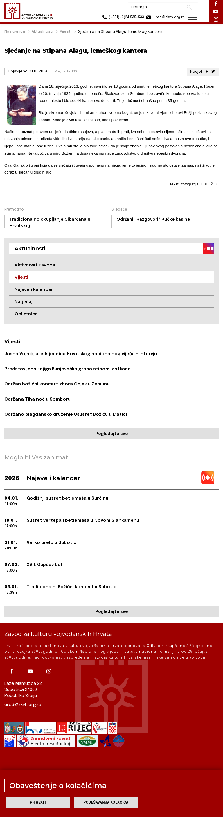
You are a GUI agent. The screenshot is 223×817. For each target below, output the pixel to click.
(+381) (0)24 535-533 (121, 17)
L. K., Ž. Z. (210, 184)
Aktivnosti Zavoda (35, 265)
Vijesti (65, 31)
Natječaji (24, 301)
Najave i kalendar (34, 289)
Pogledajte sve (112, 434)
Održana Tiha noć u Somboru (37, 399)
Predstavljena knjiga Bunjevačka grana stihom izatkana (67, 369)
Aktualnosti (42, 31)
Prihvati (38, 802)
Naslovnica (14, 31)
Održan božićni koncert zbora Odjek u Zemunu (56, 384)
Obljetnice (26, 313)
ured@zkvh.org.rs (22, 705)
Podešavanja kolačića (105, 802)
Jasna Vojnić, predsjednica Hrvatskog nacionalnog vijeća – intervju (80, 354)
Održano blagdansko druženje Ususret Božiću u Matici (65, 414)
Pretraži (188, 7)
